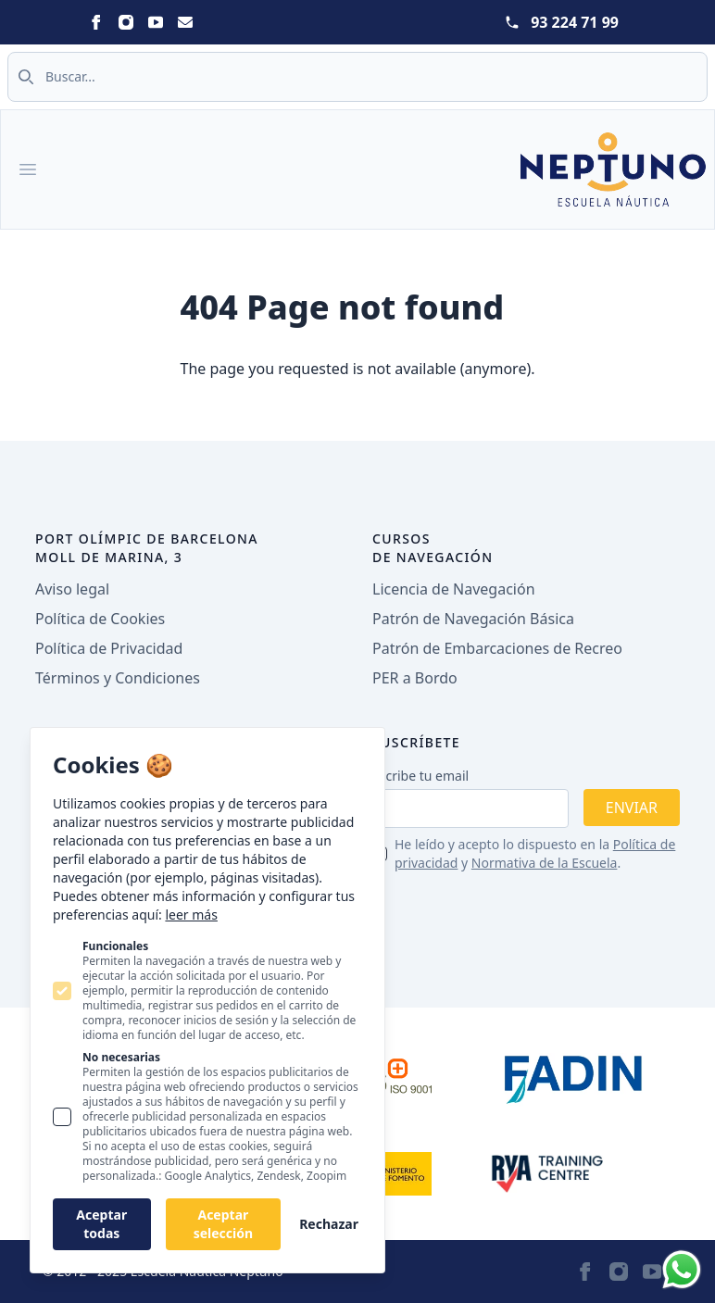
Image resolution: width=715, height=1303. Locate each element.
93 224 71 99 (575, 22)
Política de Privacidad (108, 648)
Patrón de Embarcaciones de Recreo (497, 648)
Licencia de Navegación (453, 589)
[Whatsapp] (681, 1269)
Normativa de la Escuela (544, 862)
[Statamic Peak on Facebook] (96, 22)
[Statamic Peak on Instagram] (126, 22)
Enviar (632, 807)
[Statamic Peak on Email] (185, 22)
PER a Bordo (415, 678)
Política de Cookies (100, 618)
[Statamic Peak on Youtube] (155, 22)
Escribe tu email (420, 775)
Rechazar (328, 1224)
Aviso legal (72, 589)
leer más (191, 914)
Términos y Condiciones (117, 678)
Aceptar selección (223, 1224)
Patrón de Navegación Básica (473, 618)
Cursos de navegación (433, 548)
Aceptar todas (101, 1224)
